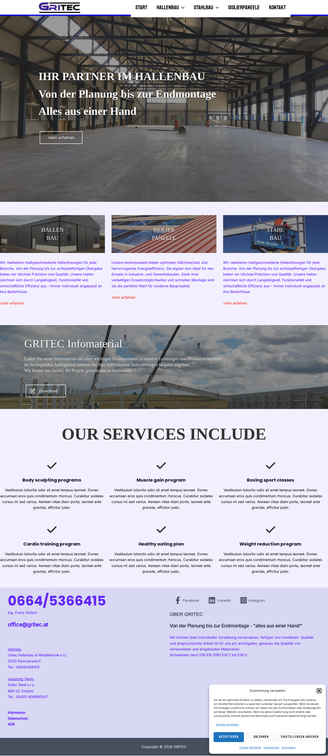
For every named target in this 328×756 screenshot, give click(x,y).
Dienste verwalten (227, 724)
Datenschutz (271, 747)
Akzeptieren (229, 737)
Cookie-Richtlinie (250, 747)
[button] (319, 690)
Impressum (289, 747)
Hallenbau (158, 6)
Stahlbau (197, 6)
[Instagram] (253, 601)
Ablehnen (261, 737)
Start (124, 6)
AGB (11, 725)
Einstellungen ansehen (300, 737)
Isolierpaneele (239, 6)
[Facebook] (187, 601)
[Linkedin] (220, 601)
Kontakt (276, 6)
